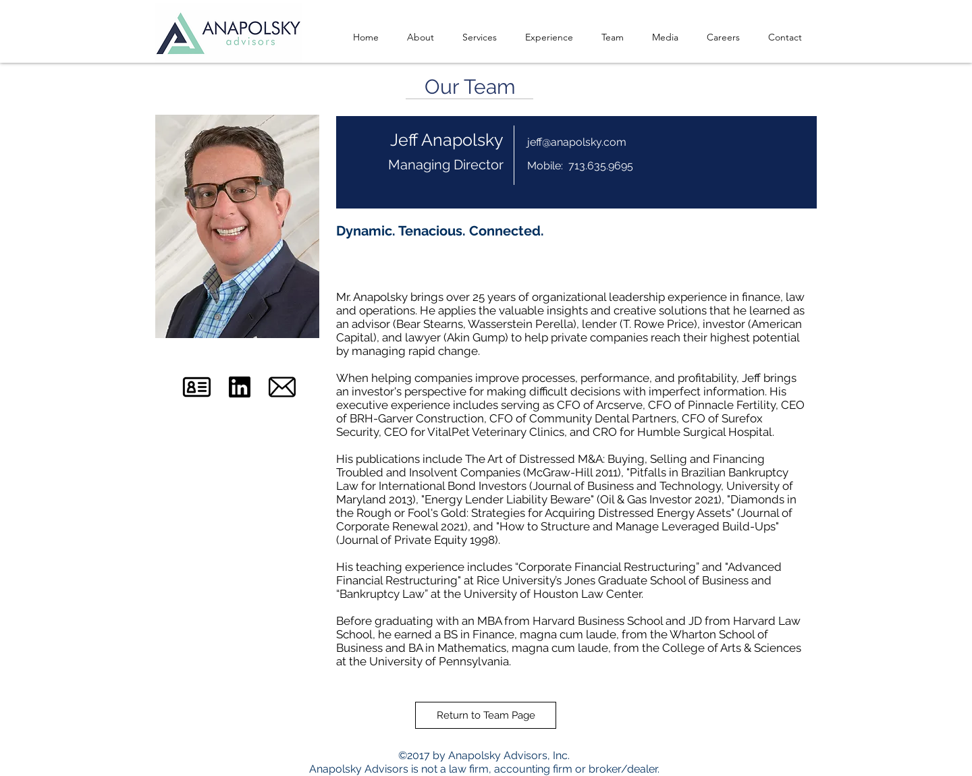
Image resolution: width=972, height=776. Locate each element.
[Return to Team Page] (485, 715)
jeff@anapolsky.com (576, 142)
